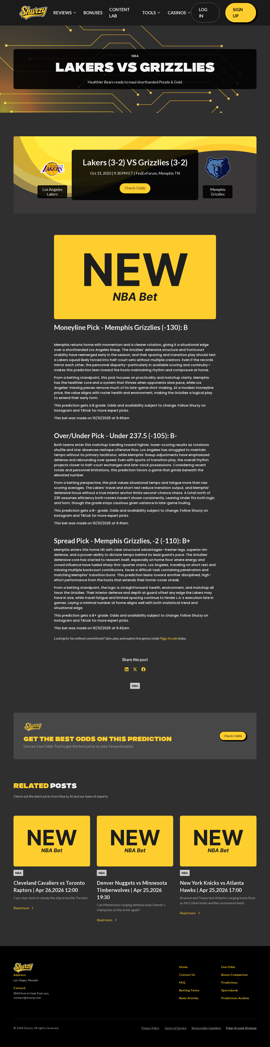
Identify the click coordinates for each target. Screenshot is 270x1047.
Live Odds (228, 967)
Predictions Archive (235, 998)
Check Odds (135, 188)
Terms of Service (175, 1028)
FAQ (182, 982)
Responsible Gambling (206, 1028)
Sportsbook (229, 990)
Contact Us (187, 974)
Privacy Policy (150, 1028)
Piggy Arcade (168, 638)
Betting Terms (189, 990)
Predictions (229, 982)
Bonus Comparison (234, 974)
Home (183, 967)
